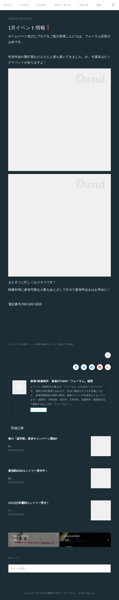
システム (24, 5)
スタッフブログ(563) (17, 344)
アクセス (41, 5)
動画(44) (45, 344)
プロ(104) (68, 344)
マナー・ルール (62, 5)
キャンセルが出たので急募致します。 (28, 511)
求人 (99, 5)
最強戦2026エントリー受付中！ (28, 471)
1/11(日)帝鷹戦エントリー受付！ (28, 503)
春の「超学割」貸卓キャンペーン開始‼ (32, 438)
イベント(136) (57, 344)
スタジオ (84, 5)
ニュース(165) (34, 344)
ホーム (7, 5)
